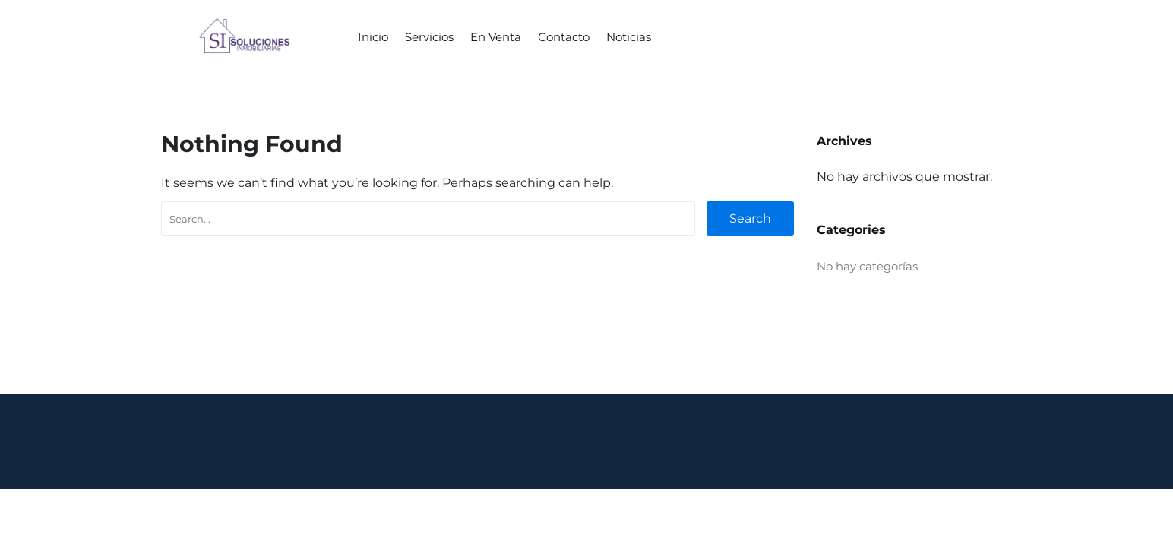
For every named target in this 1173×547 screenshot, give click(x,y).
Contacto (564, 37)
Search (750, 218)
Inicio (373, 37)
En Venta (495, 37)
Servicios (429, 37)
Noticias (628, 37)
